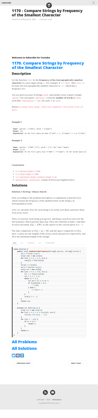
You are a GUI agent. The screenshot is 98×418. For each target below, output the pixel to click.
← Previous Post (23, 372)
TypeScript (50, 243)
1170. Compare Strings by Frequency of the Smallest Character (48, 65)
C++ (22, 243)
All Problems (24, 350)
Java (14, 243)
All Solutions (24, 356)
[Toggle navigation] (93, 3)
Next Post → (77, 372)
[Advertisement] (49, 38)
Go (40, 243)
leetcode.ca (56, 408)
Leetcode (6, 2)
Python (31, 243)
